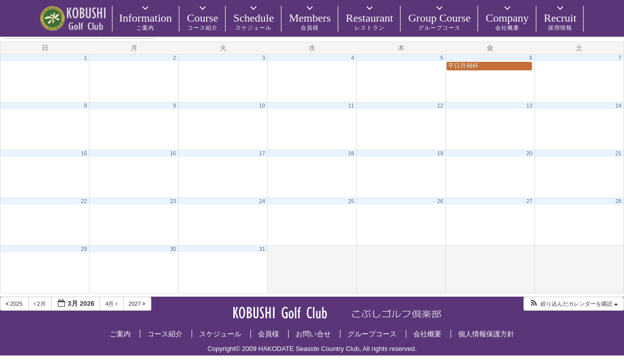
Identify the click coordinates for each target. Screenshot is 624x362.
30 (173, 249)
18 (351, 153)
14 (618, 106)
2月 (40, 304)
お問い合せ (313, 334)
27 (529, 201)
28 (618, 201)
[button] (573, 304)
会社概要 (427, 334)
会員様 (268, 334)
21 (618, 153)
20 (529, 153)
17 (262, 153)
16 (173, 153)
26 (440, 201)
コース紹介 (165, 334)
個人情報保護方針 (486, 334)
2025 (15, 304)
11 (351, 106)
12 (440, 106)
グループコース (372, 334)
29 (84, 249)
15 (84, 153)
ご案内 (120, 334)
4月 (112, 304)
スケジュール (220, 334)
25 (351, 201)
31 (262, 249)
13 (529, 106)
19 (440, 153)
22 (84, 201)
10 (262, 106)
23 (173, 201)
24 (262, 201)
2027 (138, 304)
